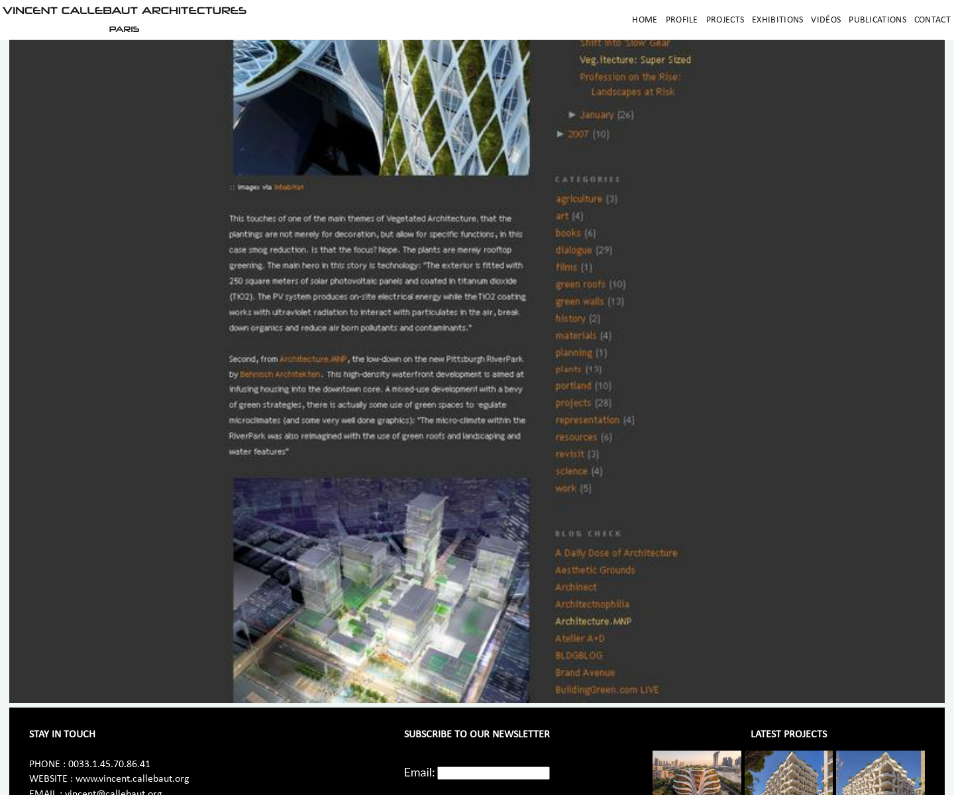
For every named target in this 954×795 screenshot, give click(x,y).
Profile (682, 20)
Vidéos (826, 20)
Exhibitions (777, 20)
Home (644, 20)
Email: (419, 772)
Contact (932, 20)
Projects (725, 20)
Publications (877, 20)
